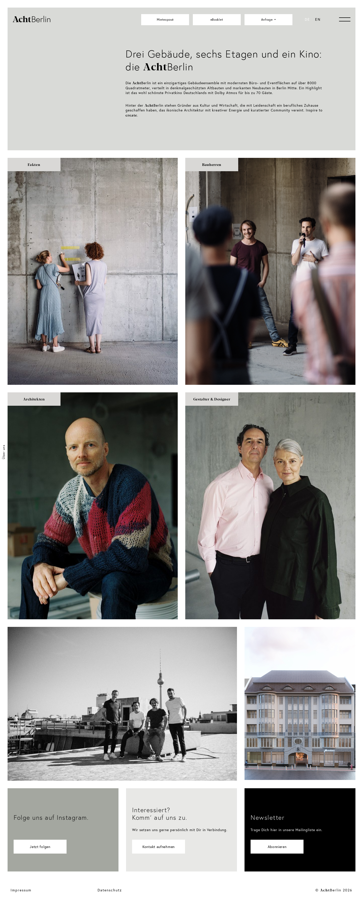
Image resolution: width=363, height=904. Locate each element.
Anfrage (267, 19)
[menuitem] (307, 19)
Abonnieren (277, 846)
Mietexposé (165, 19)
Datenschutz (110, 890)
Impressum (21, 890)
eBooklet (216, 19)
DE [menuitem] (307, 19)
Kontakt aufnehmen (158, 846)
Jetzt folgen (40, 846)
